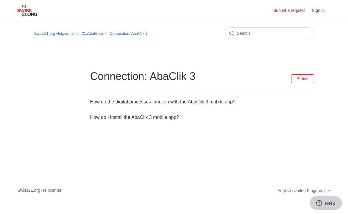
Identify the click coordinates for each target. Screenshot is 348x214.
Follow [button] (302, 79)
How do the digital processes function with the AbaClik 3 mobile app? (162, 101)
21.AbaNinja (92, 33)
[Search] (269, 33)
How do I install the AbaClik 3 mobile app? (134, 117)
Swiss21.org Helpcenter (54, 33)
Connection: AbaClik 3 (129, 33)
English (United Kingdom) (301, 190)
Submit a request (289, 10)
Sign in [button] (318, 10)
